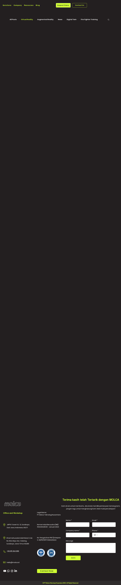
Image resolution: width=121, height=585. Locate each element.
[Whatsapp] (8, 570)
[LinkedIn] (15, 570)
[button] (7, 5)
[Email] (103, 524)
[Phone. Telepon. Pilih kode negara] (96, 535)
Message (69, 541)
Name (69, 520)
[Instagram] (12, 570)
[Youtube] (4, 570)
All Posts (13, 19)
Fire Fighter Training (89, 19)
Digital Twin (71, 19)
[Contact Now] (47, 571)
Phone (95, 531)
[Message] (91, 548)
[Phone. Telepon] (106, 535)
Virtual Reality (27, 19)
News (60, 19)
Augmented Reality (45, 19)
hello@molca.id (13, 562)
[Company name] (77, 535)
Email (95, 520)
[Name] (77, 524)
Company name (73, 531)
